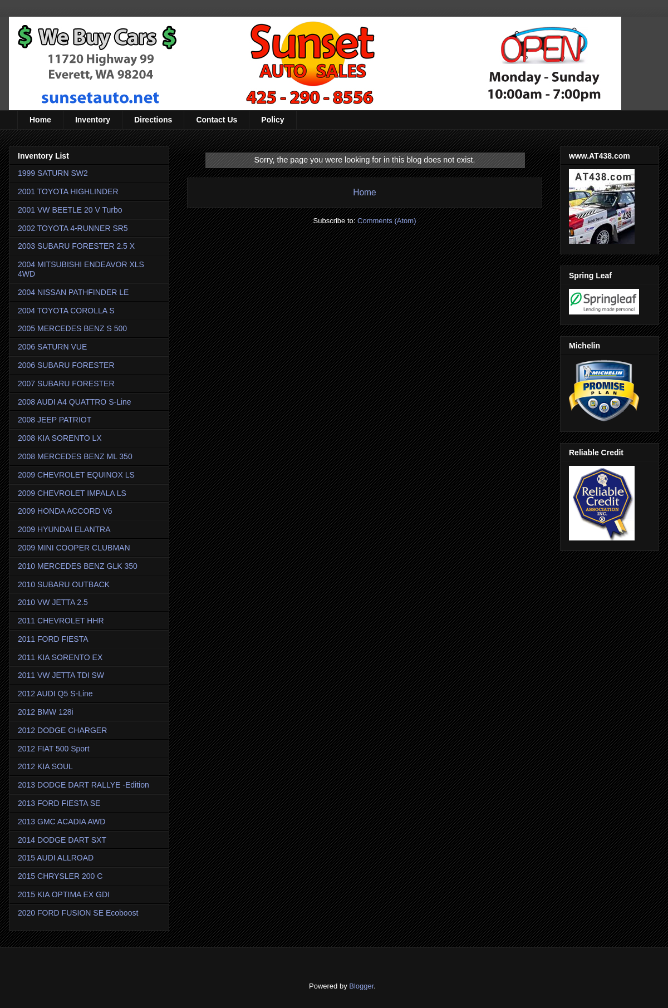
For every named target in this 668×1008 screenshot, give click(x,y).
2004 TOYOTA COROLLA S (66, 310)
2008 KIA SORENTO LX (60, 438)
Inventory (92, 119)
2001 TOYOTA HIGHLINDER (68, 191)
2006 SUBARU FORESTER (66, 365)
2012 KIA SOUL (45, 766)
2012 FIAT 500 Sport (54, 748)
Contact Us (216, 119)
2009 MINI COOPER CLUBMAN (74, 547)
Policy (272, 119)
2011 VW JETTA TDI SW (61, 675)
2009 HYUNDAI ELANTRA (64, 529)
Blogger (361, 986)
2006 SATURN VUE (52, 346)
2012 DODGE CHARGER (62, 730)
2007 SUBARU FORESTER (66, 383)
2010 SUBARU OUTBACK (64, 584)
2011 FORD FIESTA (53, 639)
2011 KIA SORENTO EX (60, 657)
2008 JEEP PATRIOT (54, 419)
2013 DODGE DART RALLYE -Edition (83, 784)
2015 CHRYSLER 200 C (60, 876)
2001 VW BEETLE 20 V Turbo (70, 209)
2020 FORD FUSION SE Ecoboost (78, 912)
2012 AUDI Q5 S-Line (55, 693)
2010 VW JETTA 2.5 (53, 602)
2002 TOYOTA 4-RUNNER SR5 (73, 228)
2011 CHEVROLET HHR (61, 620)
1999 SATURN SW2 (53, 173)
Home (40, 119)
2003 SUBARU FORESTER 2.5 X (76, 246)
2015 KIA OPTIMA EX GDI (64, 894)
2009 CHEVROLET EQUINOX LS (76, 474)
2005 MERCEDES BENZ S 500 (72, 328)
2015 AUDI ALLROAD (56, 857)
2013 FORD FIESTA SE (59, 803)
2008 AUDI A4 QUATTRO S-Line (74, 401)
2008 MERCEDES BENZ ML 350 (75, 456)
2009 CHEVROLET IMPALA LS (72, 493)
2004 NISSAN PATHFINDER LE (73, 292)
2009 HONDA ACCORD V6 (65, 511)
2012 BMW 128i (45, 711)
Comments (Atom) (386, 221)
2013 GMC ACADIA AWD (61, 821)
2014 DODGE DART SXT (62, 839)
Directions (153, 119)
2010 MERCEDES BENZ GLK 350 (77, 566)
